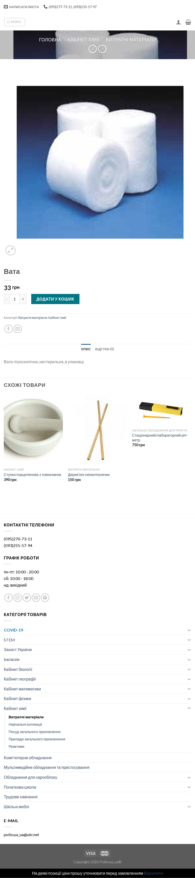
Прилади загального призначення (37, 739)
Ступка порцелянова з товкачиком (32, 474)
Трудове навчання (21, 796)
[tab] (86, 349)
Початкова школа (20, 787)
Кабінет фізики (17, 698)
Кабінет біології (18, 669)
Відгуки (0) (104, 349)
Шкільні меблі (16, 806)
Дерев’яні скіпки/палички (88, 474)
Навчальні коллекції (25, 724)
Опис (86, 349)
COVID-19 (13, 629)
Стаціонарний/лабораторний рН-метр (160, 437)
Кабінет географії (20, 678)
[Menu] (14, 22)
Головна (50, 39)
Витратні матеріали (131, 39)
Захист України (18, 649)
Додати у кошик (55, 298)
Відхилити (153, 873)
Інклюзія (11, 659)
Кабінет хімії (83, 39)
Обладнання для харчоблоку (30, 777)
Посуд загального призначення (34, 732)
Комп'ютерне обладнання (28, 757)
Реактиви (16, 746)
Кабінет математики (22, 688)
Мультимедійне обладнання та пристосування (46, 767)
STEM (9, 639)
